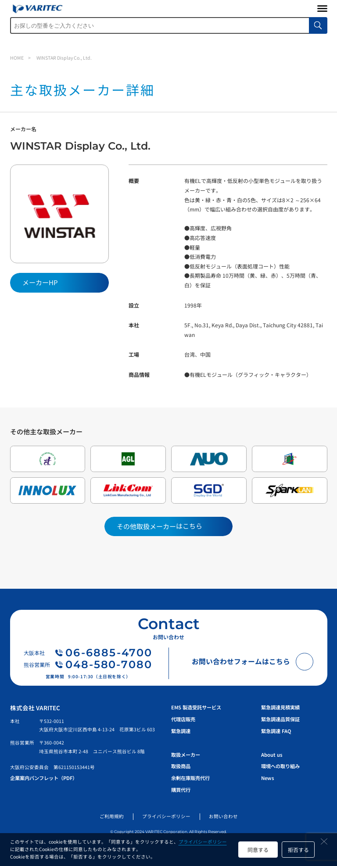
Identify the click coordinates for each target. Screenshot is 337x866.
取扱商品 (180, 765)
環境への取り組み (280, 765)
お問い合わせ (223, 816)
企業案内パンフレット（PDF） (43, 777)
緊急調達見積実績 (280, 707)
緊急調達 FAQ (276, 730)
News (267, 777)
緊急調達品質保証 (280, 719)
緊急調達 (180, 730)
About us (271, 754)
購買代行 (180, 789)
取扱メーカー (185, 754)
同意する (258, 849)
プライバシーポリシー (203, 841)
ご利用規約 (112, 816)
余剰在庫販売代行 (190, 777)
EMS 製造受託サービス (196, 707)
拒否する (298, 849)
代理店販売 (183, 719)
